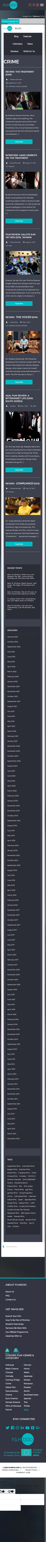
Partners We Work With (16, 1328)
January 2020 (12, 801)
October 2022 (12, 642)
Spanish (27, 1398)
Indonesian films (20, 1196)
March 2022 (12, 671)
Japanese (28, 1376)
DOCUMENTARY (29, 1179)
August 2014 (12, 1109)
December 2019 (13, 806)
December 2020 (13, 746)
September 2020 (14, 761)
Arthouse (10, 1365)
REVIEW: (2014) (22, 317)
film (20, 1186)
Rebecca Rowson (16, 79)
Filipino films (12, 1186)
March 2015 (11, 1074)
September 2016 (13, 985)
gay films (29, 1189)
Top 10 (31, 1223)
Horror (10, 1196)
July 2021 (10, 711)
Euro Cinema (12, 1398)
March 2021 (11, 731)
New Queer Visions (28, 1213)
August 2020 (12, 766)
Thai (25, 1402)
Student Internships (15, 1324)
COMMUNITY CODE (23, 1472)
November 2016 (13, 975)
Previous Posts (11, 1247)
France (10, 1189)
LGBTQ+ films (12, 1206)
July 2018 (11, 875)
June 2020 (11, 776)
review (9, 1216)
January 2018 (12, 905)
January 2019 (12, 850)
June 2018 (11, 880)
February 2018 (12, 900)
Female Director (13, 1402)
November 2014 (13, 1094)
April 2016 (11, 1009)
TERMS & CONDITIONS (10, 1470)
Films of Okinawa (13, 1406)
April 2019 (11, 840)
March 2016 (11, 1014)
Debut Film (11, 1387)
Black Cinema (12, 1368)
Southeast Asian (31, 1395)
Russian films (19, 1216)
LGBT (32, 1203)
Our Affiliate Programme (17, 1332)
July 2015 (11, 1054)
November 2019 (13, 811)
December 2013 (13, 1139)
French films (19, 1189)
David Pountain (15, 163)
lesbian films (24, 1203)
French (9, 1409)
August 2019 (12, 826)
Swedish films (12, 1223)
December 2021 (13, 686)
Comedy (22, 1176)
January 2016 (12, 1024)
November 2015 (13, 1034)
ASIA (10, 245)
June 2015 (11, 1059)
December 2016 (13, 970)
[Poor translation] (10, 1491)
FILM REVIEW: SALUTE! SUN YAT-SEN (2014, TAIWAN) (20, 235)
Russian (27, 1387)
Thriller (27, 1406)
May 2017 (11, 945)
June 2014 (11, 1119)
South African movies (15, 1220)
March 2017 (11, 955)
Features (27, 36)
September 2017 (13, 925)
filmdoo (13, 406)
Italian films (11, 1200)
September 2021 (13, 701)
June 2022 (11, 657)
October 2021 (12, 696)
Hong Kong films (26, 1193)
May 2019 (11, 835)
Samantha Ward (15, 488)
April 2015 (11, 1069)
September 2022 (13, 647)
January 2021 (12, 741)
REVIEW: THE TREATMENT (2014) (20, 73)
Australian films (28, 1166)
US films (16, 1226)
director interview (14, 1179)
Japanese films (30, 1200)
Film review (28, 1186)
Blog (16, 36)
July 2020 (11, 771)
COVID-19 (31, 1176)
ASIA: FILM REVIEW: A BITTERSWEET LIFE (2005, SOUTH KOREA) (19, 398)
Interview (32, 1196)
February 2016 (12, 1019)
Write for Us (29, 51)
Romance (28, 1383)
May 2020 (11, 781)
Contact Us (11, 1299)
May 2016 (11, 1004)
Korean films (12, 1203)
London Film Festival (27, 1206)
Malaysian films (13, 1213)
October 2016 (12, 980)
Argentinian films (14, 1166)
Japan (20, 1200)
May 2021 (11, 721)
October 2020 (12, 756)
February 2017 (12, 960)
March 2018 (11, 895)
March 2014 (11, 1134)
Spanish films (31, 1220)
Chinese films (12, 1176)
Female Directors (21, 1183)
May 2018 (11, 885)
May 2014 (11, 1124)
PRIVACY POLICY (31, 1470)
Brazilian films (24, 1169)
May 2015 (11, 1064)
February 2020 (13, 796)
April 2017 (11, 950)
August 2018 (12, 870)
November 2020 (13, 751)
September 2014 (13, 1104)
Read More (19, 142)
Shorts (27, 1391)
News (30, 44)
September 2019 (13, 821)
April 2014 (11, 1129)
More (26, 1409)
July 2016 (11, 994)
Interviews (17, 44)
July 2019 (11, 830)
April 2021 (11, 726)
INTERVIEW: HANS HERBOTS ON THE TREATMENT (21, 156)
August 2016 (12, 989)
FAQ (7, 1295)
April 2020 (11, 786)
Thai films (23, 1223)
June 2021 (11, 716)
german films (12, 1193)
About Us (10, 1291)
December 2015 (13, 1029)
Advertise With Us (14, 1336)
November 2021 (13, 691)
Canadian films (24, 1173)
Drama (10, 1183)
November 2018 (13, 855)
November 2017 (13, 915)
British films (12, 1173)
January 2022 (12, 681)
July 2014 (10, 1114)
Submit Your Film (13, 1316)
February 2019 (12, 845)
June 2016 (11, 999)
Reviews (14, 51)
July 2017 (10, 935)
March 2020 (12, 791)
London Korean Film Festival (18, 1210)
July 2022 (11, 652)
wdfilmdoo (14, 322)
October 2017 (12, 920)
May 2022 (11, 662)
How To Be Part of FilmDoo (18, 1320)
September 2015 (13, 1044)
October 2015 (12, 1039)
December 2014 (13, 1089)
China (34, 1173)
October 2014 (12, 1099)
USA (9, 1226)
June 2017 (11, 940)
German (27, 1365)
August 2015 (12, 1049)
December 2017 (13, 910)
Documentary (12, 1391)
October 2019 (12, 816)
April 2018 (11, 890)
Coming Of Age (13, 1380)
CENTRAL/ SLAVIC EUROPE (18, 86)
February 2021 (12, 736)
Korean (27, 1380)
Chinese (9, 1372)
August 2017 (12, 930)
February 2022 (13, 676)
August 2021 (12, 706)
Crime (8, 1383)
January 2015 (12, 1084)
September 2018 (13, 865)
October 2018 (12, 860)
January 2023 (12, 637)
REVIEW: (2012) (22, 483)
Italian (26, 1372)
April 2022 (11, 667)
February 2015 (12, 1079)
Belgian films (12, 1169)
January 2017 (12, 965)
